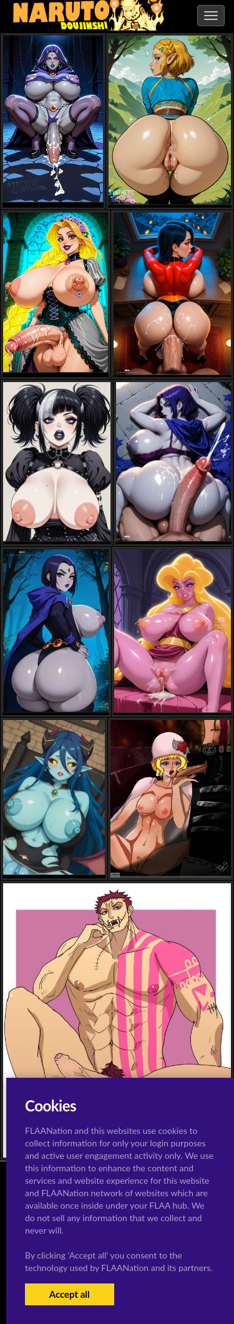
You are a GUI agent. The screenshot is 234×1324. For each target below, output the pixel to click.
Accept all (69, 1294)
